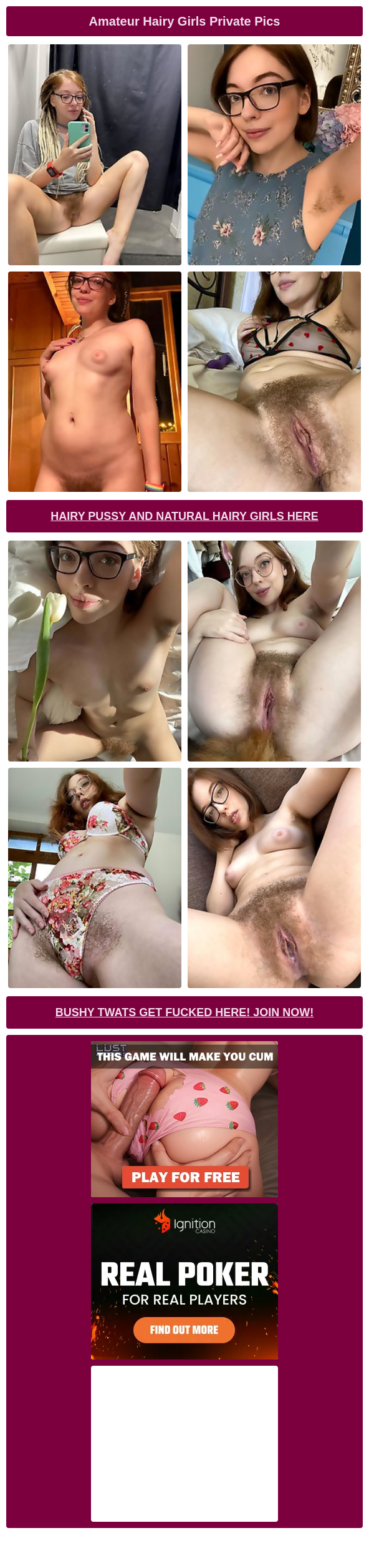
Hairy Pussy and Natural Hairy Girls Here (184, 516)
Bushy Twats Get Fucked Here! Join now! (184, 1012)
